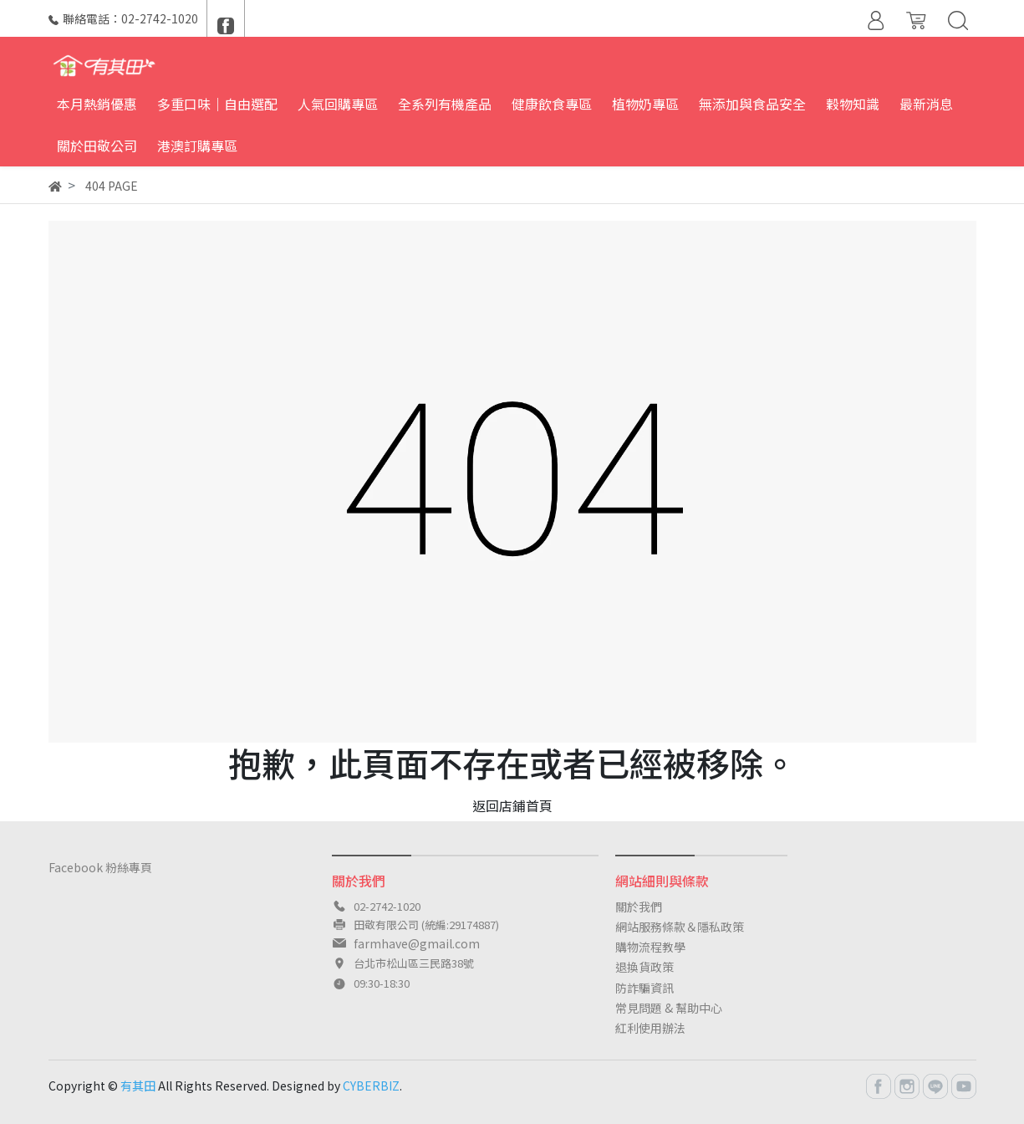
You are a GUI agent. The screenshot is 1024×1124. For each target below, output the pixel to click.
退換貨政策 (644, 966)
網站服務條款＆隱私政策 (679, 926)
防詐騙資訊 (644, 987)
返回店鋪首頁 (512, 805)
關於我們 (638, 906)
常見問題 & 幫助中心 (668, 1007)
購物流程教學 (650, 946)
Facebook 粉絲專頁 (100, 867)
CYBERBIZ (371, 1085)
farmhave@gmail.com (417, 943)
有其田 (137, 1085)
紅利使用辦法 (650, 1027)
